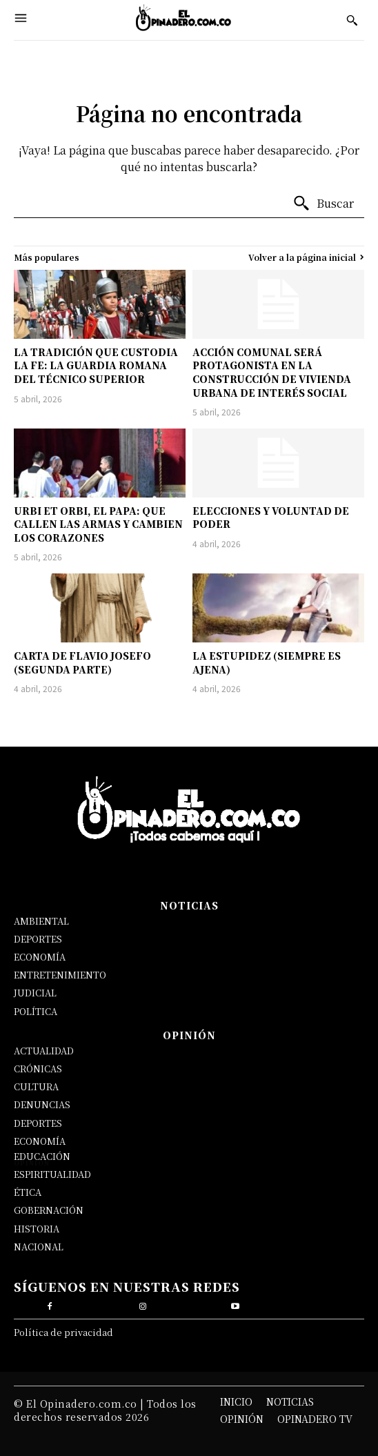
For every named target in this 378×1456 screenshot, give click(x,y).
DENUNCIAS (42, 1104)
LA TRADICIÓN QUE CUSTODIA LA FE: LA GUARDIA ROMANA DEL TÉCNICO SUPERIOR (96, 365)
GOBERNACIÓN (48, 1210)
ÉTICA (27, 1192)
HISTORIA (36, 1228)
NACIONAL (38, 1246)
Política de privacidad (63, 1332)
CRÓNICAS (38, 1068)
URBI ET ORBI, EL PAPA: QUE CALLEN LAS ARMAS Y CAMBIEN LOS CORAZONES (98, 524)
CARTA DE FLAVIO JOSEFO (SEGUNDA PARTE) (82, 662)
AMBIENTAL (41, 920)
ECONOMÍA (40, 956)
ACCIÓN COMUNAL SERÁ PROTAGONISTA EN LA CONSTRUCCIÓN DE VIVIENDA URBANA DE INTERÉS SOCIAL (271, 372)
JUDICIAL (35, 992)
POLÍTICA (35, 1011)
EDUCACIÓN (42, 1156)
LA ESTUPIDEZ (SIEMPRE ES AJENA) (266, 662)
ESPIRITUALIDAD (52, 1174)
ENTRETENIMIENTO (60, 974)
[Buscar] (323, 203)
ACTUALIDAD (44, 1050)
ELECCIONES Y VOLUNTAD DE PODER (270, 517)
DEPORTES (38, 938)
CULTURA (36, 1086)
